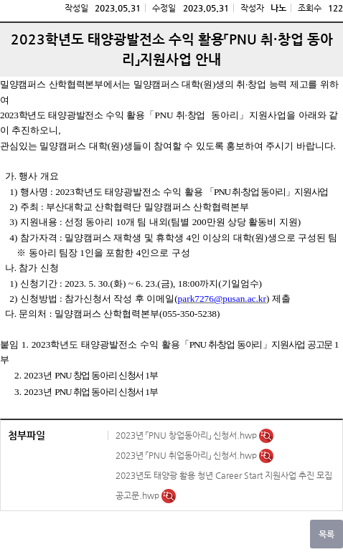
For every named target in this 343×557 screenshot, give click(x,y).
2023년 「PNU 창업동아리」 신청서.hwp (187, 435)
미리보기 (266, 436)
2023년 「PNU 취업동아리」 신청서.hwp (187, 455)
